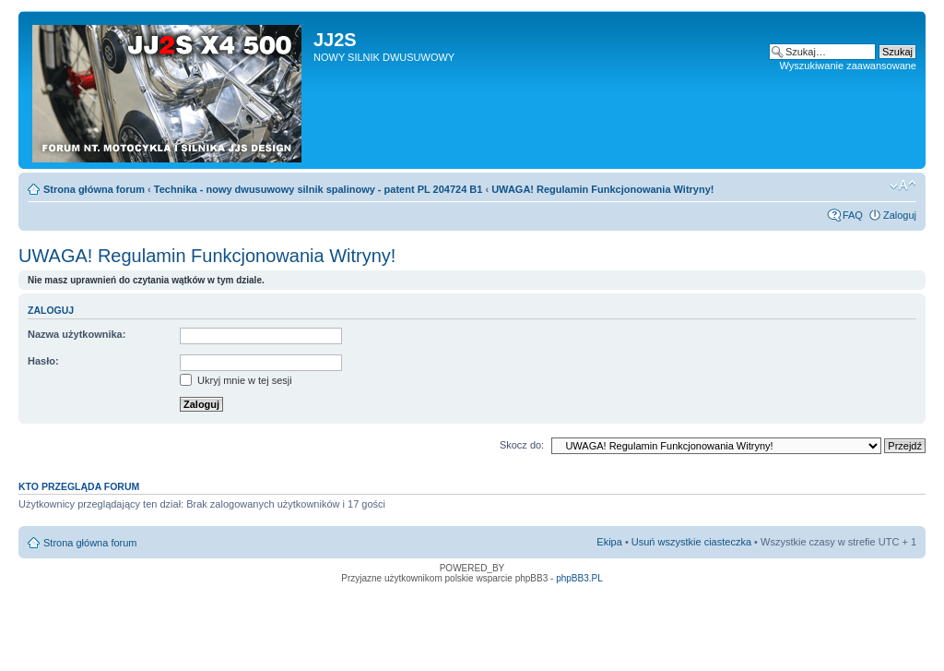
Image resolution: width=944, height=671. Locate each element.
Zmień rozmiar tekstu (903, 185)
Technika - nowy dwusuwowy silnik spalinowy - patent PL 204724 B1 (318, 189)
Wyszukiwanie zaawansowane (848, 65)
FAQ (853, 215)
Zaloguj (899, 215)
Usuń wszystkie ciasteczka (691, 541)
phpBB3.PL (579, 578)
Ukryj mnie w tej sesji (236, 380)
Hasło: (43, 360)
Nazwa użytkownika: (76, 334)
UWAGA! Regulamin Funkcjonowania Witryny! (602, 189)
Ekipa (609, 541)
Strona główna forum (94, 189)
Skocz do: (522, 444)
